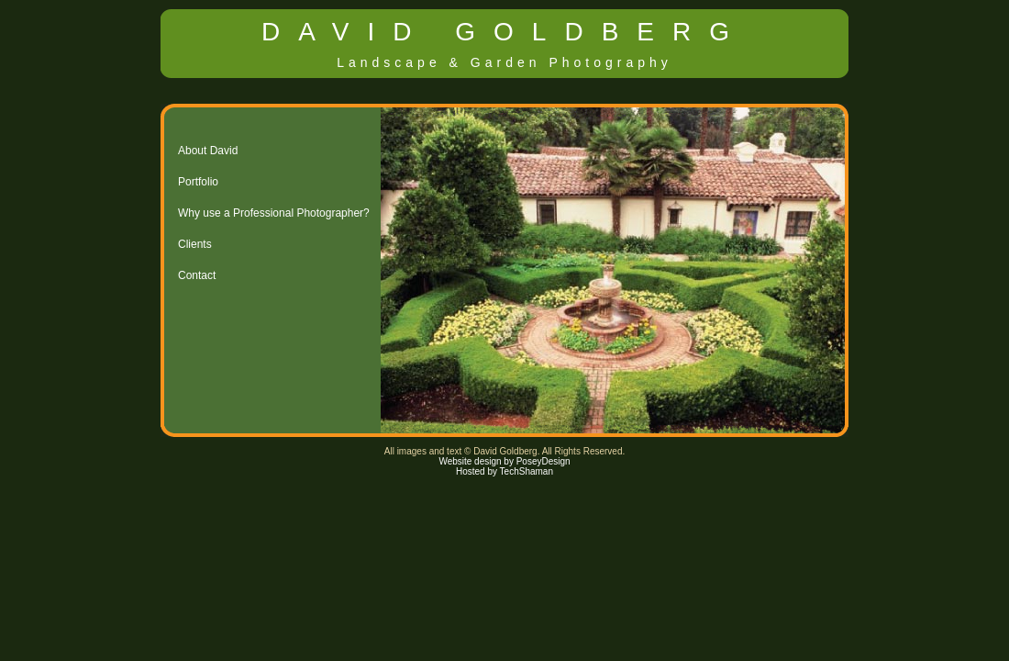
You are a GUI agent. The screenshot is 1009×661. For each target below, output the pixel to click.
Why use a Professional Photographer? (274, 213)
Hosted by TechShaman (504, 471)
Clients (195, 244)
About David (208, 150)
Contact (197, 275)
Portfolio (198, 181)
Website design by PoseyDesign (504, 461)
